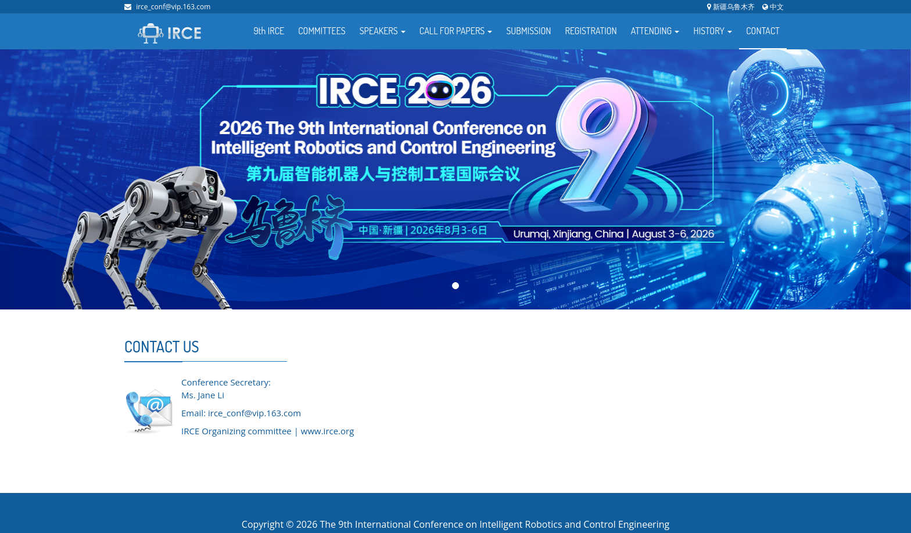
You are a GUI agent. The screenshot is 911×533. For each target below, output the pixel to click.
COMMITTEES (322, 31)
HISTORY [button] (712, 31)
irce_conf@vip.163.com (173, 7)
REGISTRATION (590, 31)
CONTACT (763, 31)
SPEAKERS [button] (383, 31)
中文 (773, 7)
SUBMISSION (528, 31)
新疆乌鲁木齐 (731, 7)
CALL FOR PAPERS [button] (456, 31)
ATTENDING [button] (655, 31)
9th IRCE (269, 31)
